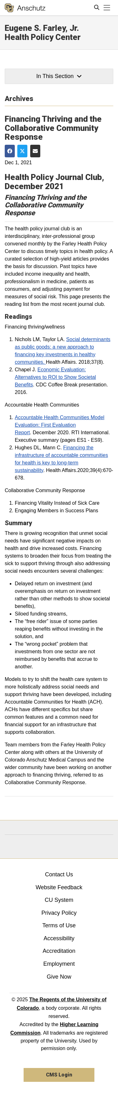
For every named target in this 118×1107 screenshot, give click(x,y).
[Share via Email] (35, 151)
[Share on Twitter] (22, 151)
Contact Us (59, 874)
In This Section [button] (58, 76)
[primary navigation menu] (107, 8)
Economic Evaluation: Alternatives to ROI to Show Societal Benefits (55, 377)
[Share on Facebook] (10, 151)
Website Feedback (59, 887)
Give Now (59, 977)
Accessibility (58, 938)
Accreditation (58, 951)
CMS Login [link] (59, 1075)
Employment (59, 964)
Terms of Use (59, 925)
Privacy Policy (58, 913)
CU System (59, 900)
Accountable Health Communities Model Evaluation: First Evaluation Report (59, 425)
